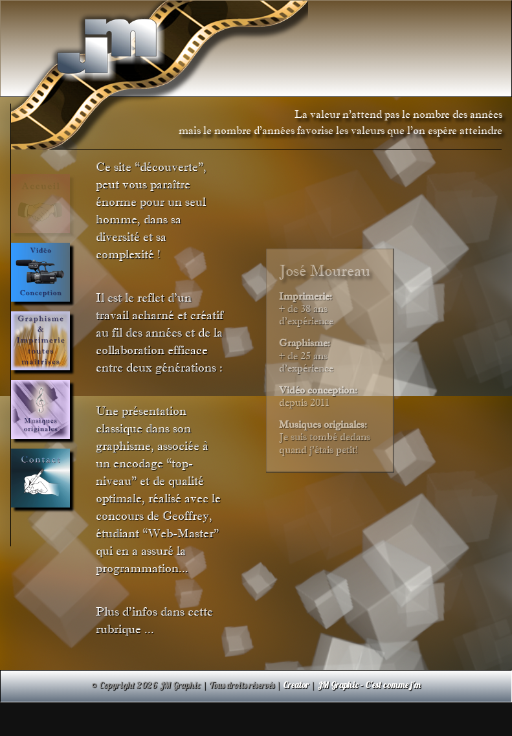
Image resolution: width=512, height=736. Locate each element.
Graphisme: (304, 343)
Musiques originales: (323, 424)
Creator (296, 684)
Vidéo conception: (318, 390)
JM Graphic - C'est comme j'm (369, 684)
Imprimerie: (305, 296)
